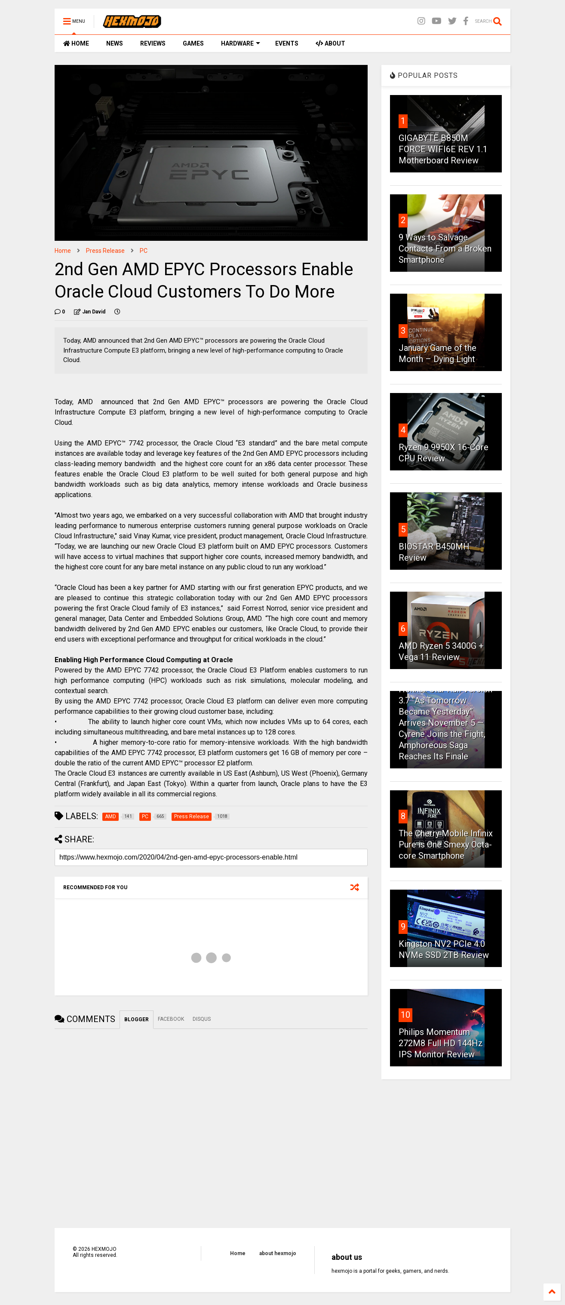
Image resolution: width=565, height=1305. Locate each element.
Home (63, 250)
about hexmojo (277, 1253)
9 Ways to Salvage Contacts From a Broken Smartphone (445, 248)
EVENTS (286, 43)
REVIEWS (153, 43)
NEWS (114, 43)
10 (405, 1015)
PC (143, 250)
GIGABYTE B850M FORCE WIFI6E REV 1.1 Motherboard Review (443, 149)
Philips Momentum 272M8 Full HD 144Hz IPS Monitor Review (441, 1043)
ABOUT (330, 43)
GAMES (193, 43)
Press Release (105, 250)
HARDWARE (240, 43)
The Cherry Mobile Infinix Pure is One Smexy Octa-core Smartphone (446, 844)
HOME (76, 43)
